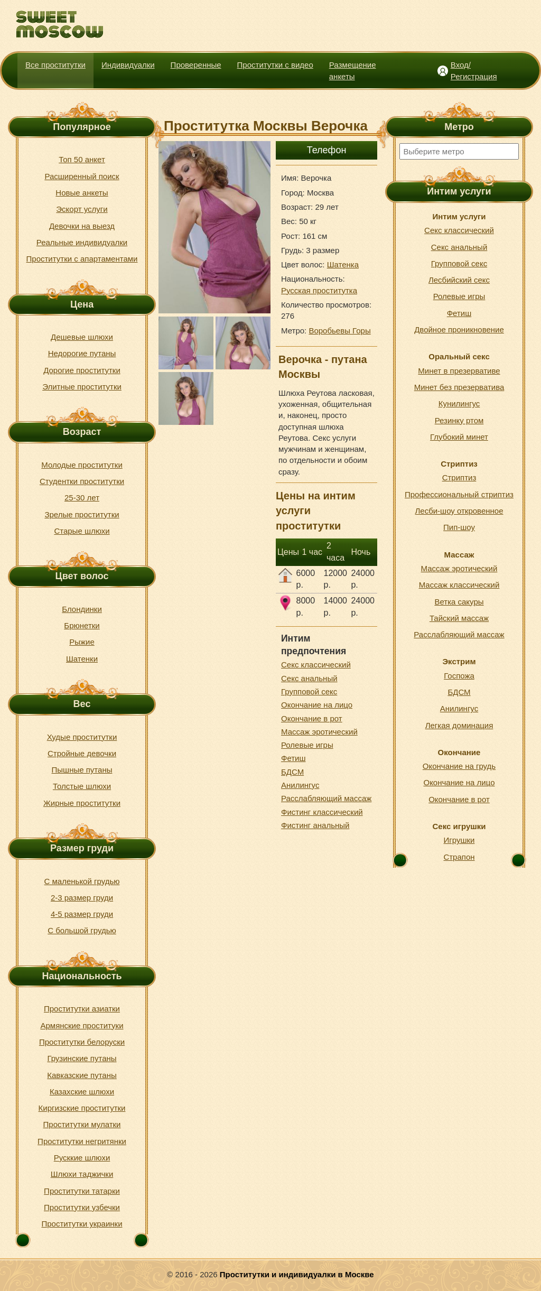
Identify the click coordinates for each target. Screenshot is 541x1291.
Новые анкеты (81, 192)
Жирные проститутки (81, 802)
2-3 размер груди (82, 897)
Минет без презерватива (459, 387)
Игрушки (459, 839)
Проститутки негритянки (82, 1141)
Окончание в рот (311, 718)
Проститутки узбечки (82, 1207)
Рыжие (82, 641)
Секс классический (316, 664)
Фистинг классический (322, 811)
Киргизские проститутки (82, 1107)
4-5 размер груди (82, 913)
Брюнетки (81, 625)
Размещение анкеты (352, 70)
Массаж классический (459, 584)
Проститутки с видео (275, 64)
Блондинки (82, 609)
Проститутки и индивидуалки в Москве (297, 1274)
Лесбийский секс (459, 279)
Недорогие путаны (82, 353)
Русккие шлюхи (82, 1157)
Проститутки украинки (81, 1223)
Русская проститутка (319, 290)
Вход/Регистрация (474, 70)
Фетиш (293, 758)
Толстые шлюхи (82, 786)
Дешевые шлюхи (82, 336)
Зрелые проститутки (81, 514)
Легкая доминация (459, 725)
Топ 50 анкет (82, 159)
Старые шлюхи (81, 530)
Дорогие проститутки (81, 370)
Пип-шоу (459, 527)
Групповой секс (309, 691)
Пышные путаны (82, 769)
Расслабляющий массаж (326, 798)
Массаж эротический (319, 731)
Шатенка (343, 264)
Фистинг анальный (315, 825)
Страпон (458, 856)
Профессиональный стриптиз (459, 494)
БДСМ (292, 771)
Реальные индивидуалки (81, 242)
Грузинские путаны (81, 1058)
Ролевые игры (307, 744)
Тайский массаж (459, 618)
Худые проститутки (82, 736)
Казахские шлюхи (82, 1091)
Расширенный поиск (81, 176)
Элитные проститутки (82, 386)
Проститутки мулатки (82, 1124)
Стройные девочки (82, 753)
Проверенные (196, 64)
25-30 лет (81, 497)
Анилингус (300, 785)
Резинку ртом (459, 420)
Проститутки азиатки (82, 1008)
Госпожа (459, 675)
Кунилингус (459, 403)
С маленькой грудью (82, 881)
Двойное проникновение (459, 329)
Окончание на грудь (459, 765)
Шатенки (82, 658)
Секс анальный (309, 678)
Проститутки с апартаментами (82, 258)
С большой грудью (82, 930)
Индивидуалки (128, 64)
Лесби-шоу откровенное (459, 510)
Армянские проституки (81, 1025)
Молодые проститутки (82, 464)
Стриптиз (459, 477)
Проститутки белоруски (82, 1041)
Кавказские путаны (82, 1075)
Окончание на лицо (316, 704)
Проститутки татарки (82, 1190)
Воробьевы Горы (339, 330)
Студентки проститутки (82, 481)
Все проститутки (55, 64)
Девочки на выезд (82, 225)
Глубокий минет (459, 436)
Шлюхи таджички (82, 1173)
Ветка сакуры (458, 601)
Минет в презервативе (459, 370)
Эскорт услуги (81, 209)
